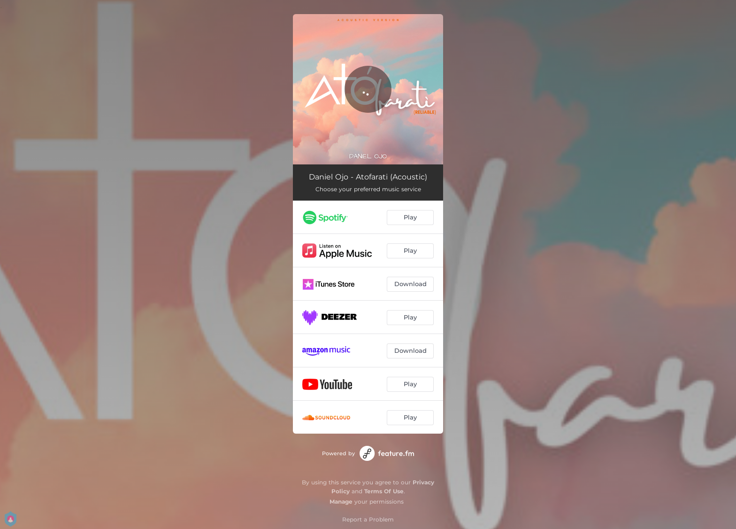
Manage (341, 501)
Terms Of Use (384, 491)
